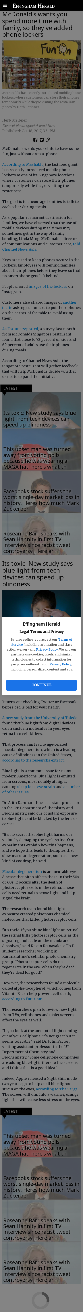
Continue (41, 685)
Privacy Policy (47, 649)
